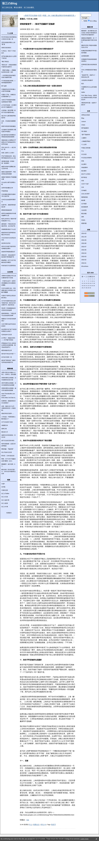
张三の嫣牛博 (5, 500)
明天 (82, 83)
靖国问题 (83, 223)
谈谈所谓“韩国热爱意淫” (8, 251)
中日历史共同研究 (86, 157)
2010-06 (83, 250)
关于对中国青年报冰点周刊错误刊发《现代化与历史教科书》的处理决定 (8, 303)
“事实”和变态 (5, 61)
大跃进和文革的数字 (87, 80)
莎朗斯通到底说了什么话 (8, 229)
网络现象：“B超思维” (7, 449)
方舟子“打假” (85, 184)
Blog (82, 118)
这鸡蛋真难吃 (85, 56)
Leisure (83, 121)
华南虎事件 (84, 167)
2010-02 (83, 259)
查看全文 (36, 824)
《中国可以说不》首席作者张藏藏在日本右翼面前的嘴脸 (8, 283)
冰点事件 (83, 164)
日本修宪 (83, 190)
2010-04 (83, 253)
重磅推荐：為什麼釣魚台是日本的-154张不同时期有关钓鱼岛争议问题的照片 (89, 32)
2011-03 (83, 236)
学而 (82, 180)
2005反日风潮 (85, 115)
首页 (40, 15)
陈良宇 (53, 824)
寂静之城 (4, 428)
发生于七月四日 (85, 174)
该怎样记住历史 (5, 243)
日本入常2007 (85, 193)
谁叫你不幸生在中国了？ (8, 353)
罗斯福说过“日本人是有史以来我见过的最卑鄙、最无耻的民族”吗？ (8, 345)
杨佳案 (83, 200)
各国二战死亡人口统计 (7, 152)
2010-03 (83, 256)
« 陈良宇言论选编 (30, 15)
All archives (84, 266)
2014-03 (83, 233)
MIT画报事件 (85, 128)
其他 (82, 161)
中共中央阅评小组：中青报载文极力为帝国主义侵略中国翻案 (8, 290)
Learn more (84, 839)
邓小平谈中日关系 (6, 452)
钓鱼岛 (83, 220)
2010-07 (83, 246)
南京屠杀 (83, 171)
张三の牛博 (4, 506)
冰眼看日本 (4, 425)
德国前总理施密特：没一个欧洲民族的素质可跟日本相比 (89, 40)
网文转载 (83, 213)
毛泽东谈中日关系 (6, 334)
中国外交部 (4, 490)
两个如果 (4, 86)
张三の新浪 (4, 503)
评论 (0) (43, 824)
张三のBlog (9, 3)
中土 (82, 151)
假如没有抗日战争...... (7, 413)
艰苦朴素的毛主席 (6, 350)
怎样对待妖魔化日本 (7, 187)
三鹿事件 (83, 138)
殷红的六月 (4, 432)
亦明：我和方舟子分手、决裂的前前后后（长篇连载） (8, 408)
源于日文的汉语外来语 (7, 440)
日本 (82, 187)
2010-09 (83, 240)
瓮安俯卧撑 (84, 207)
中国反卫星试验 (85, 148)
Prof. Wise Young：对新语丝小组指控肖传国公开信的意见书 (89, 97)
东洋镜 (3, 487)
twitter (83, 92)
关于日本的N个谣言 (7, 422)
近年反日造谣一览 (6, 357)
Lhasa (83, 125)
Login (3, 483)
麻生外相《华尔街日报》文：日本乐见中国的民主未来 (8, 471)
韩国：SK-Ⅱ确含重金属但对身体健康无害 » (59, 15)
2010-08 (83, 243)
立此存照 (83, 210)
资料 (82, 216)
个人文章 (83, 144)
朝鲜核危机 (84, 197)
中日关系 (83, 154)
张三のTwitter (5, 493)
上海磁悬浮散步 (85, 141)
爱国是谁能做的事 (6, 210)
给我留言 (9, 513)
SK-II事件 (84, 131)
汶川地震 (83, 203)
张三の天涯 (4, 496)
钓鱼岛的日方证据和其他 (8, 265)
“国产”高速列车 (85, 134)
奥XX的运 (84, 177)
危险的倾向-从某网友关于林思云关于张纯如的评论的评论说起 (8, 142)
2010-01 (83, 263)
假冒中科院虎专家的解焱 (8, 126)
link (28, 820)
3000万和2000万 (6, 47)
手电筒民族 (4, 191)
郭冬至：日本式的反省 (7, 455)
